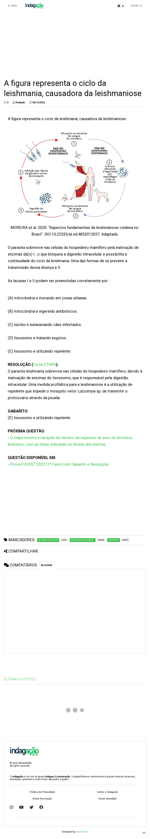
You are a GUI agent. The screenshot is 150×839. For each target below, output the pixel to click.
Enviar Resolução (42, 798)
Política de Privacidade (42, 792)
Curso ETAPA (44, 364)
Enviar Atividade (108, 798)
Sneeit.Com (82, 831)
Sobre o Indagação (107, 792)
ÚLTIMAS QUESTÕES (20, 679)
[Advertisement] (75, 45)
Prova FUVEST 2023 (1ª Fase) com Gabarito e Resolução (59, 464)
